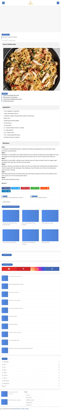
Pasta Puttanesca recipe (47, 223)
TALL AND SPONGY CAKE (14, 340)
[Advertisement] (30, 19)
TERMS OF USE (29, 402)
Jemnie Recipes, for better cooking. (21, 408)
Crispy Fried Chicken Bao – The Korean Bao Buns (10, 224)
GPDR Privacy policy (30, 400)
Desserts (5, 378)
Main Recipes (5, 34)
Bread (4, 364)
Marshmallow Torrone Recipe (10, 97)
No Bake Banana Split (8, 101)
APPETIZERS (6, 362)
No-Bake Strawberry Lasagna (15, 332)
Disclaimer (28, 395)
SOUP (4, 386)
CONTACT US (28, 405)
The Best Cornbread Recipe (14, 300)
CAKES (4, 370)
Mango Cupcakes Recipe (14, 292)
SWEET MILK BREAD (13, 324)
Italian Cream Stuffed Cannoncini (16, 308)
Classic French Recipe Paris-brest (11, 95)
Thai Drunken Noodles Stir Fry (15, 276)
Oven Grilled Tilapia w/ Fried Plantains (28, 224)
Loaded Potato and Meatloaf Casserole (12, 99)
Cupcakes (5, 375)
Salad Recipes (6, 383)
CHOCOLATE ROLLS (13, 316)
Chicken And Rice (46, 242)
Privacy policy (29, 397)
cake (4, 367)
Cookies (5, 372)
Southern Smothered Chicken (9, 242)
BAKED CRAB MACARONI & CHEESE (16, 284)
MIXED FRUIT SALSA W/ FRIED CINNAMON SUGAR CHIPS (21, 348)
